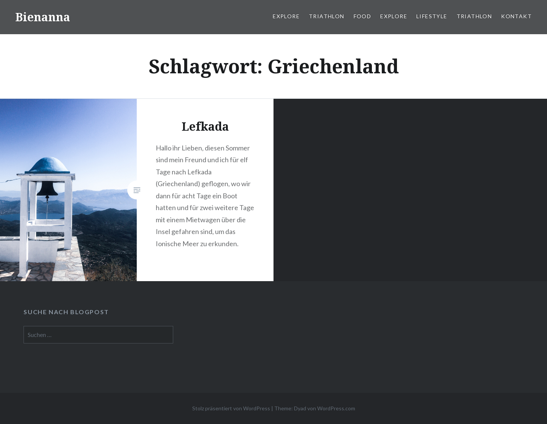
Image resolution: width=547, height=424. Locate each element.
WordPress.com (336, 408)
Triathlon (327, 16)
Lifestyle (431, 16)
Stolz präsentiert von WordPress (231, 408)
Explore (286, 16)
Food (363, 16)
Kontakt (516, 16)
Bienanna (42, 17)
